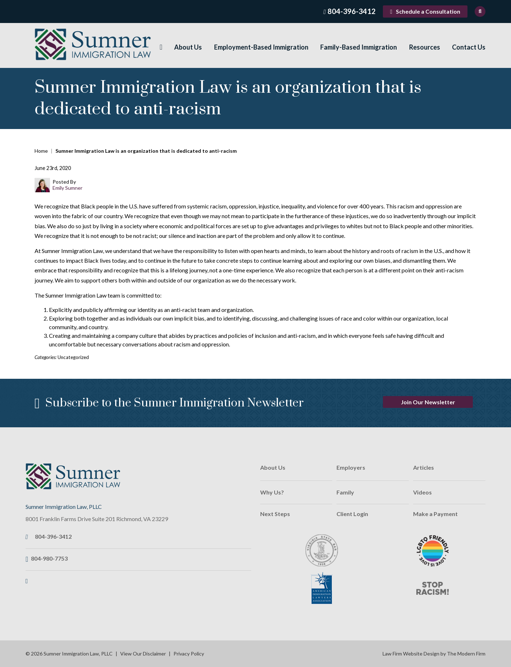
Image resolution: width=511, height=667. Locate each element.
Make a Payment (435, 513)
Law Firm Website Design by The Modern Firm (434, 653)
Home (161, 47)
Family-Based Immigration (358, 47)
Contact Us (468, 47)
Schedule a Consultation (428, 11)
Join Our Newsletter (428, 402)
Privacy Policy (188, 653)
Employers (350, 467)
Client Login (352, 513)
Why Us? (272, 492)
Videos (422, 492)
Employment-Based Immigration (261, 47)
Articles (423, 467)
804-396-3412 (351, 11)
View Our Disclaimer (143, 653)
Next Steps (275, 513)
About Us (188, 47)
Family (345, 492)
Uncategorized (73, 357)
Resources (424, 47)
